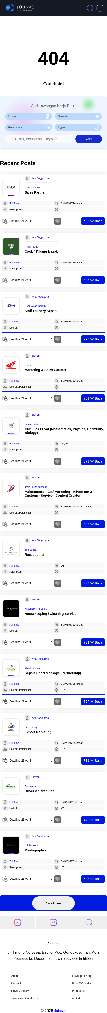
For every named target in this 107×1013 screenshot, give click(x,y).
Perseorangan (32, 727)
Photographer (35, 850)
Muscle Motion (32, 668)
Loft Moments (32, 845)
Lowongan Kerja (82, 976)
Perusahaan (79, 990)
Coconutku (30, 786)
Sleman (36, 355)
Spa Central (31, 550)
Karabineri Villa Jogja (36, 609)
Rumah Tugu (31, 246)
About (15, 976)
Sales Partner (35, 192)
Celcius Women (33, 187)
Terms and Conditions (24, 998)
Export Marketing (38, 732)
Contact (16, 983)
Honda (28, 365)
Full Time (14, 203)
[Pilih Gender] (78, 116)
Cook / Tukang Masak (41, 251)
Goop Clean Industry (35, 306)
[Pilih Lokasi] (28, 116)
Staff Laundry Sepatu (41, 311)
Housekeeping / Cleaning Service (50, 614)
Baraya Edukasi (33, 424)
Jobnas (60, 1011)
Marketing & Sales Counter (45, 370)
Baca (93, 221)
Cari (89, 139)
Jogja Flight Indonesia (36, 487)
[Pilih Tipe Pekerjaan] (78, 127)
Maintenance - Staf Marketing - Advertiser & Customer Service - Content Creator (58, 493)
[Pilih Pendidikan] (28, 127)
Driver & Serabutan (39, 791)
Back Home (54, 903)
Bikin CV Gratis (81, 983)
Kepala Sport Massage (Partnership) (53, 673)
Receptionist (34, 554)
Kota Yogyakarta (40, 178)
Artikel (76, 998)
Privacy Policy (20, 990)
